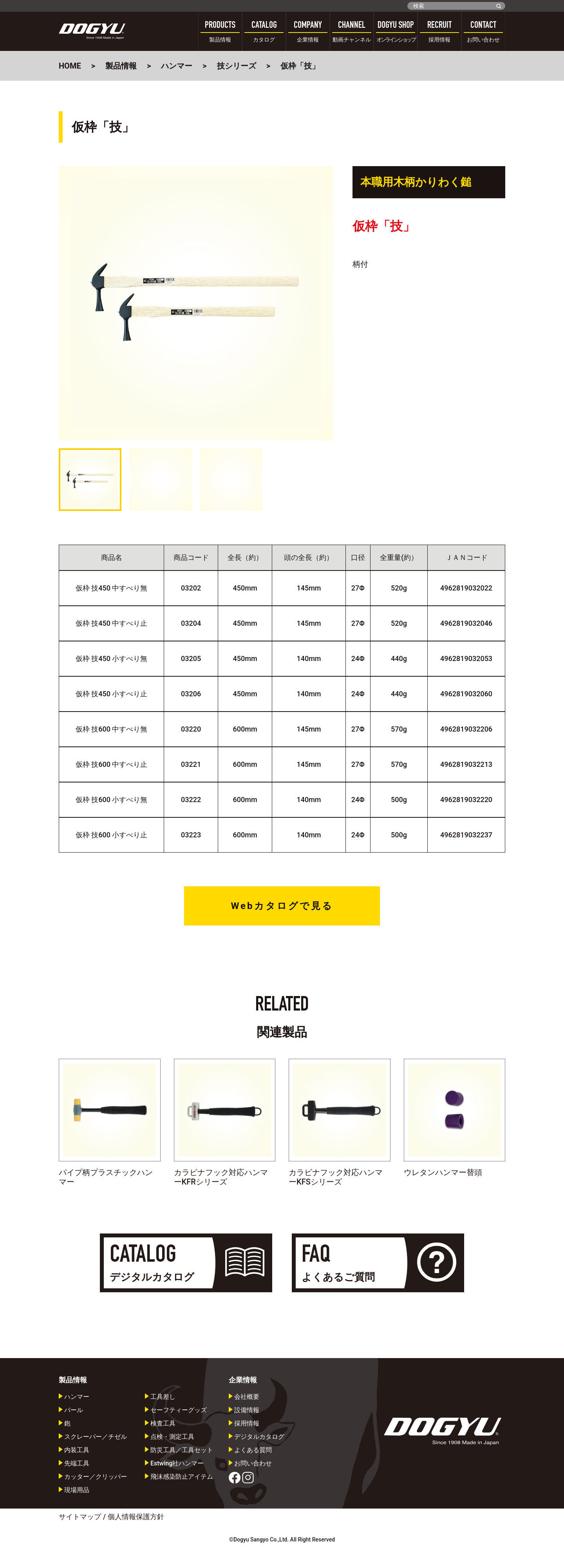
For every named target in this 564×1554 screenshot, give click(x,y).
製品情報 (121, 66)
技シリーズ (236, 66)
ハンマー (176, 66)
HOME (70, 66)
